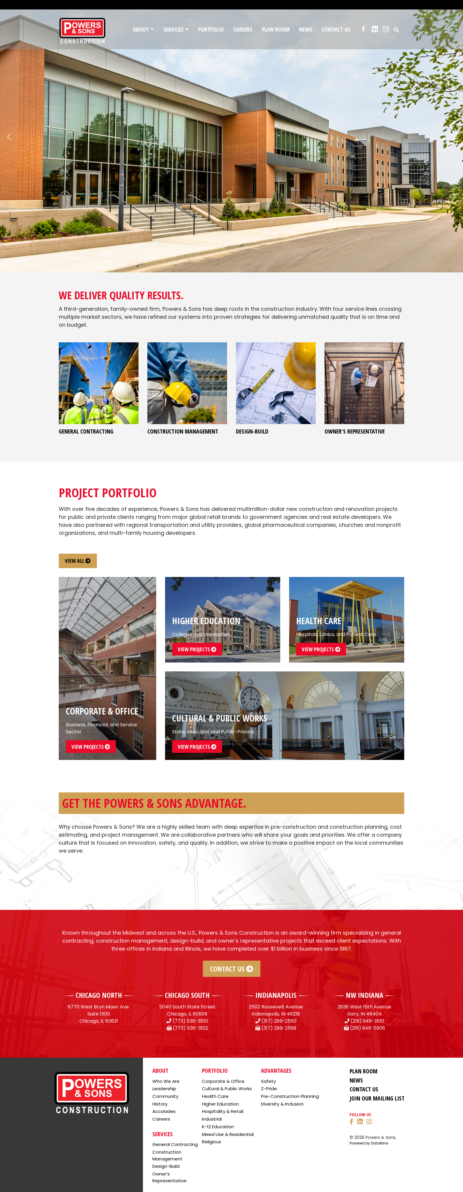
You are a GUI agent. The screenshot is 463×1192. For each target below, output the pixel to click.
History (159, 1104)
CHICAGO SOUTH (187, 995)
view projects (90, 746)
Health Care (215, 1096)
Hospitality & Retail (222, 1111)
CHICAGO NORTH (99, 995)
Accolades (164, 1111)
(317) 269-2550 (278, 1021)
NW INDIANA (364, 995)
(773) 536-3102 (190, 1028)
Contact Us (336, 29)
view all (78, 560)
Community (165, 1096)
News (305, 29)
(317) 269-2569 (278, 1028)
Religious (211, 1142)
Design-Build (166, 1166)
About (141, 29)
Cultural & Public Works (227, 1088)
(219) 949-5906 (367, 1028)
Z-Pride (269, 1088)
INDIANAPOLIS (275, 995)
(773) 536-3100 (190, 1021)
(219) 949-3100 (367, 1021)
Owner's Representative (169, 1177)
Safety (268, 1081)
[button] (396, 29)
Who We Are (166, 1081)
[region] (231, 136)
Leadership (164, 1088)
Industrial (212, 1119)
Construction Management (167, 1155)
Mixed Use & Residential (228, 1134)
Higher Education (220, 1104)
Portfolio (211, 29)
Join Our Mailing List (377, 1098)
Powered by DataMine (369, 1143)
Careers (242, 29)
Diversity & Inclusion (282, 1104)
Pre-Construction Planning (290, 1096)
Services (173, 29)
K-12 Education (218, 1127)
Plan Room (276, 29)
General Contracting (175, 1144)
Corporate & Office (223, 1081)
